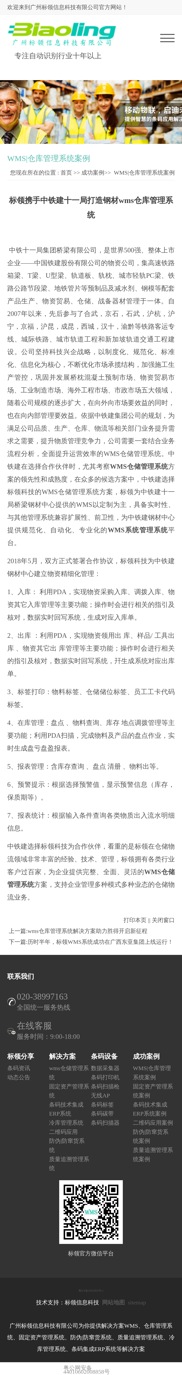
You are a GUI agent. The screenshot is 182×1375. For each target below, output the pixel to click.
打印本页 (135, 920)
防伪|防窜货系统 (67, 1145)
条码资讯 (18, 1068)
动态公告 (18, 1077)
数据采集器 (105, 1068)
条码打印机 (105, 1077)
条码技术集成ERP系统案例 (150, 1109)
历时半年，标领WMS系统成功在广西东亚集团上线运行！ (100, 942)
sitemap (137, 1302)
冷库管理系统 (66, 1123)
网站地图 (113, 1302)
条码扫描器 (105, 1123)
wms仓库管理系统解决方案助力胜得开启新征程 (87, 931)
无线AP (100, 1095)
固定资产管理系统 (69, 1091)
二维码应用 (63, 1132)
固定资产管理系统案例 (153, 1091)
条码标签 (102, 1104)
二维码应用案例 (153, 1123)
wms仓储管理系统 (69, 1073)
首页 (66, 172)
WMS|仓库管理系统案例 (144, 172)
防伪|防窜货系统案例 (150, 1136)
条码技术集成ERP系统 (66, 1109)
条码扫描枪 (105, 1086)
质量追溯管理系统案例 (153, 1154)
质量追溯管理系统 (69, 1164)
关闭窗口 (163, 920)
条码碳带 (102, 1114)
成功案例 (92, 172)
